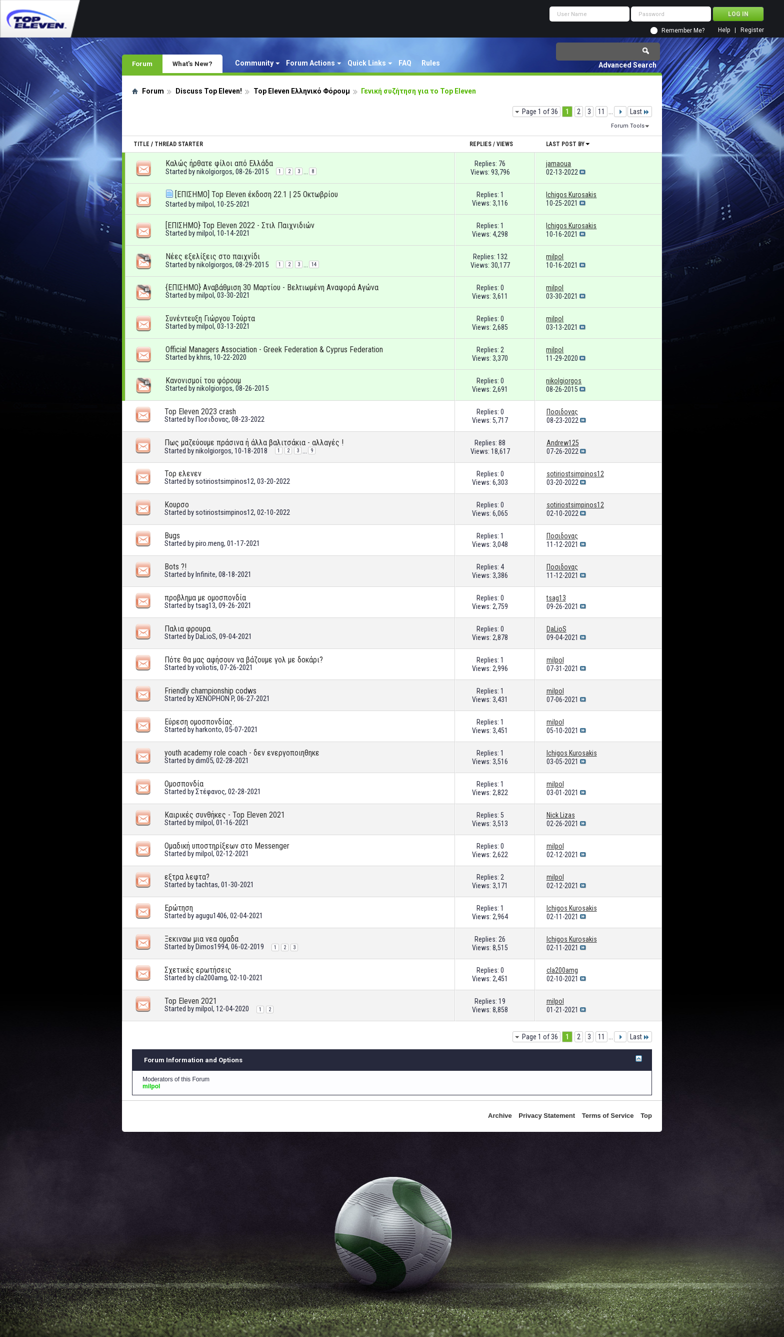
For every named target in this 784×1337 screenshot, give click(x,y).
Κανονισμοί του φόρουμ (203, 380)
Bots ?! (175, 566)
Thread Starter (178, 144)
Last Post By (568, 144)
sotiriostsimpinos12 (225, 481)
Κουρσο (176, 504)
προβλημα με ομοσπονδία (205, 597)
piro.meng (210, 543)
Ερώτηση (178, 908)
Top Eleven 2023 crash (200, 411)
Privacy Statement (546, 1115)
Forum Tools (627, 126)
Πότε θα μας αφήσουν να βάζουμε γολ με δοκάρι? (243, 659)
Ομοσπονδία (184, 784)
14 (314, 264)
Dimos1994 (212, 946)
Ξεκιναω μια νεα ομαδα (201, 939)
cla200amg (211, 977)
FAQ (405, 63)
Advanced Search (627, 65)
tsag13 (206, 605)
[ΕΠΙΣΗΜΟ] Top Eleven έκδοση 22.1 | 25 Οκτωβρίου (256, 194)
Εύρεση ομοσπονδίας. (199, 722)
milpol (205, 204)
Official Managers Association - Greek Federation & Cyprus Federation (274, 349)
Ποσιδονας (212, 419)
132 (502, 257)
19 (502, 1001)
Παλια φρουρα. (188, 628)
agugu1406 (211, 915)
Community (254, 63)
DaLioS (206, 636)
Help (724, 30)
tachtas (207, 884)
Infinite (206, 574)
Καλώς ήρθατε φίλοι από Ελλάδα (219, 163)
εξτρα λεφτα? (187, 877)
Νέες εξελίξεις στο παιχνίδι (213, 256)
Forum (142, 64)
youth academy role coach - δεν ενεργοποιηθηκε (242, 753)
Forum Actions (310, 63)
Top (646, 1115)
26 (502, 939)
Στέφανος (210, 791)
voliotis (206, 667)
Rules (431, 63)
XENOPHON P (215, 698)
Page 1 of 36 (540, 112)
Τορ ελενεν (183, 473)
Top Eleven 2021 (190, 1001)
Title (142, 144)
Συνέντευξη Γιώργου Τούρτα (210, 318)
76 (502, 164)
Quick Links (367, 63)
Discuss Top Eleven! (209, 91)
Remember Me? (683, 30)
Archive (500, 1115)
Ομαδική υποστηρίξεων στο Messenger (227, 846)
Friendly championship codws (210, 691)
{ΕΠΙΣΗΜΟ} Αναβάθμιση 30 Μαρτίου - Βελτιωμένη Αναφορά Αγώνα (272, 287)
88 (502, 443)
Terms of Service (608, 1115)
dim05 (204, 760)
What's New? (192, 64)
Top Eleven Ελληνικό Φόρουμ (302, 91)
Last (640, 112)
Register (752, 30)
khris (203, 357)
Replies (481, 144)
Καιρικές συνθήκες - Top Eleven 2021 (224, 815)
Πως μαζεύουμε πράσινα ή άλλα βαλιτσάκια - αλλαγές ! (254, 442)
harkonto (209, 729)
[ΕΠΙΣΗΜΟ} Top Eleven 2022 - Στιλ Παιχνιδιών (240, 225)
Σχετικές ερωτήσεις (198, 970)
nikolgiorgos (214, 171)
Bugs (172, 535)
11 (601, 112)
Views (504, 144)
